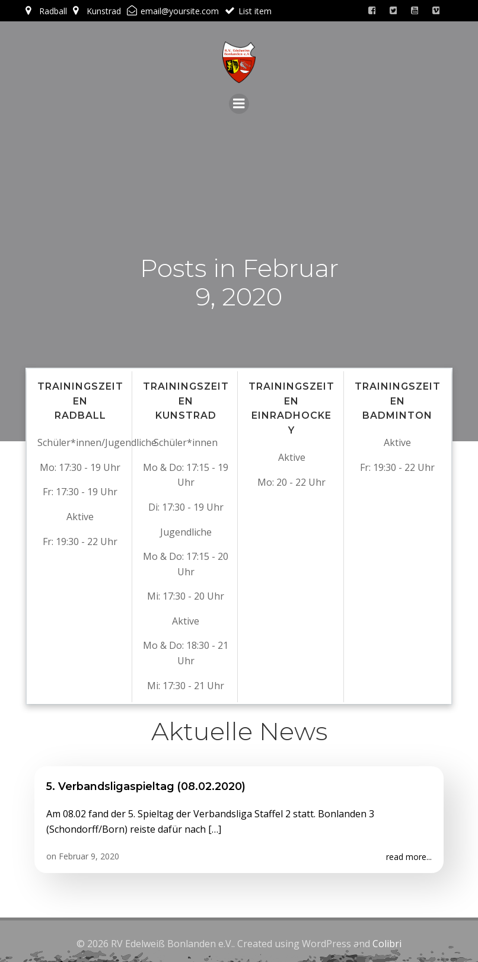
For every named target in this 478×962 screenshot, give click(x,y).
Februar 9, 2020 (89, 853)
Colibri (386, 939)
